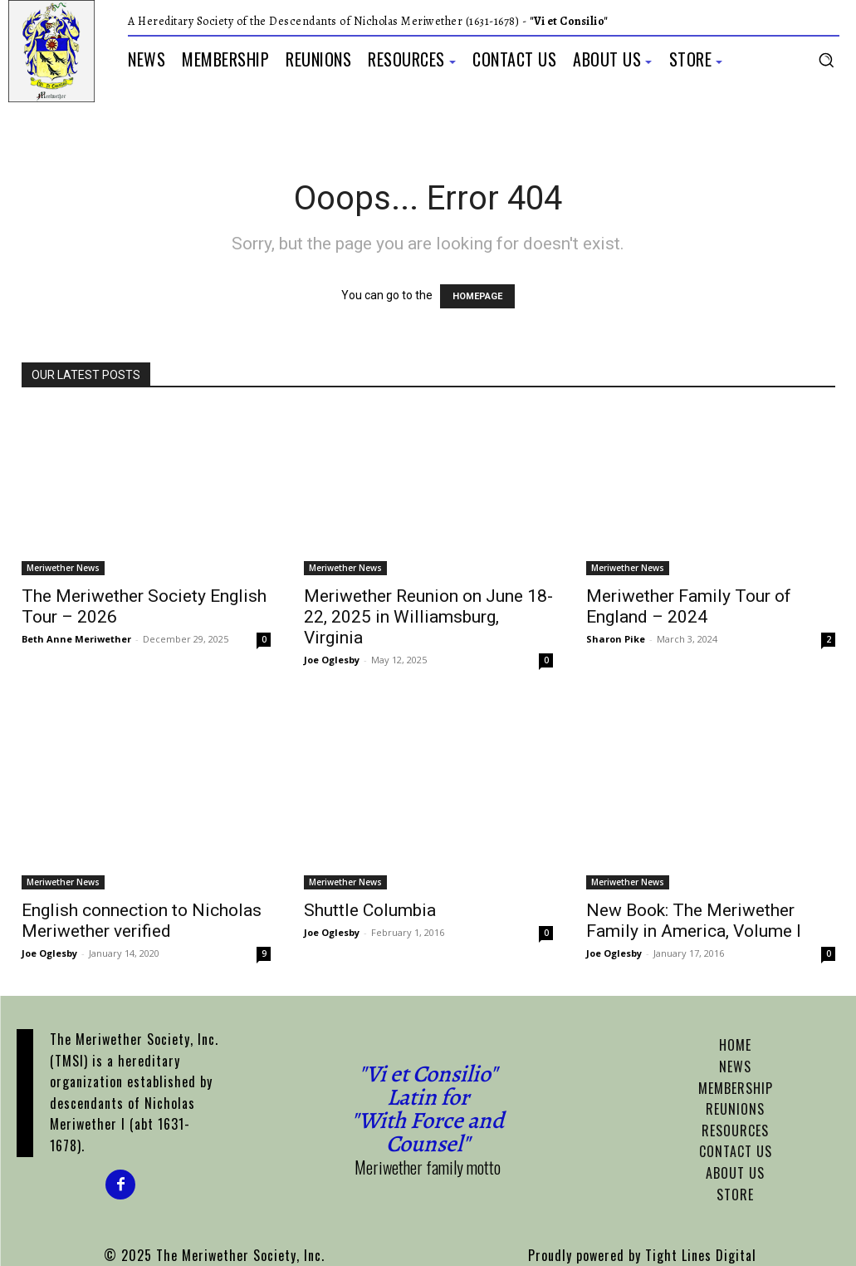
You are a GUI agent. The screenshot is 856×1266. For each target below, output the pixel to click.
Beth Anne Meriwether (76, 639)
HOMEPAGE (477, 296)
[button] (826, 60)
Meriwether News (63, 568)
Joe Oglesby (332, 659)
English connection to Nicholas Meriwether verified (142, 920)
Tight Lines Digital (700, 1255)
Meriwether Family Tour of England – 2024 (688, 606)
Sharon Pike (615, 639)
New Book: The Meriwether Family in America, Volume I (693, 920)
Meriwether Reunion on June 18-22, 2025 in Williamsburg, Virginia (428, 617)
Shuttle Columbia (370, 910)
